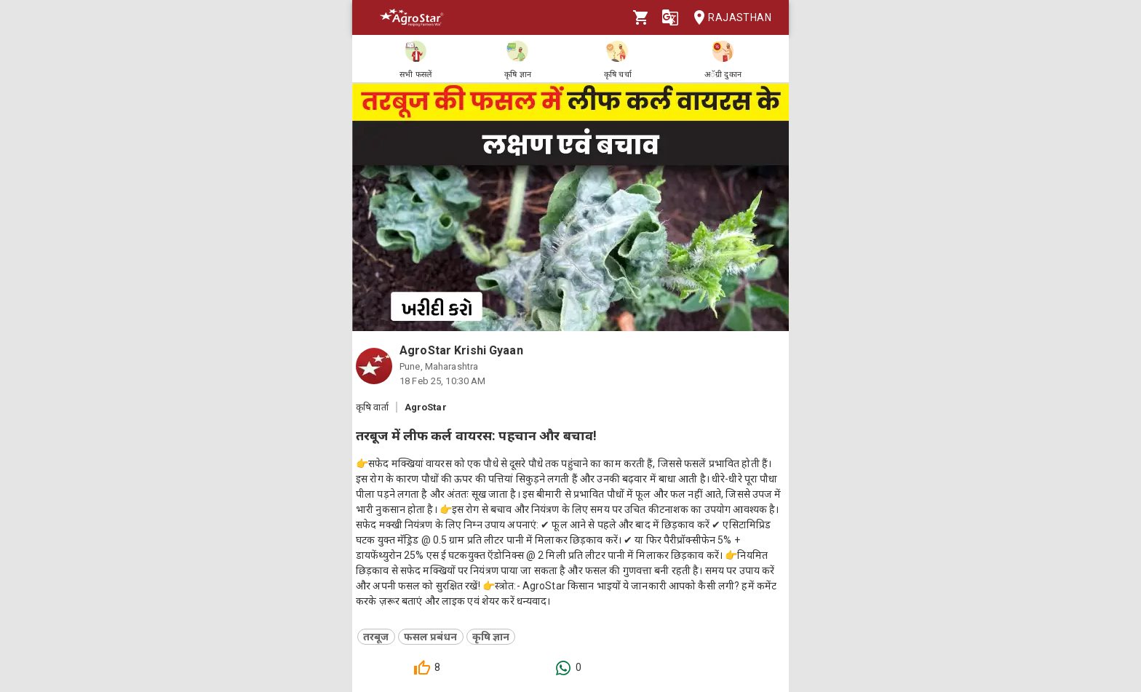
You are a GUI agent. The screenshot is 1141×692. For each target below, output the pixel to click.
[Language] (670, 17)
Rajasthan (728, 17)
